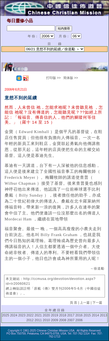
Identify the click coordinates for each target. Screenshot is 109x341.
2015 (87, 315)
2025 (5, 315)
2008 (62, 320)
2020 (46, 315)
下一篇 (97, 302)
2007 (70, 320)
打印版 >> (53, 78)
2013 (103, 315)
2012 (30, 320)
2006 (79, 320)
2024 (13, 315)
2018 (62, 315)
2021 (38, 315)
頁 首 (73, 302)
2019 (54, 315)
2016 (79, 315)
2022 (30, 315)
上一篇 (85, 302)
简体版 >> (70, 78)
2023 (22, 315)
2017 (70, 315)
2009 (54, 320)
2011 (38, 320)
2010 (46, 320)
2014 (95, 315)
